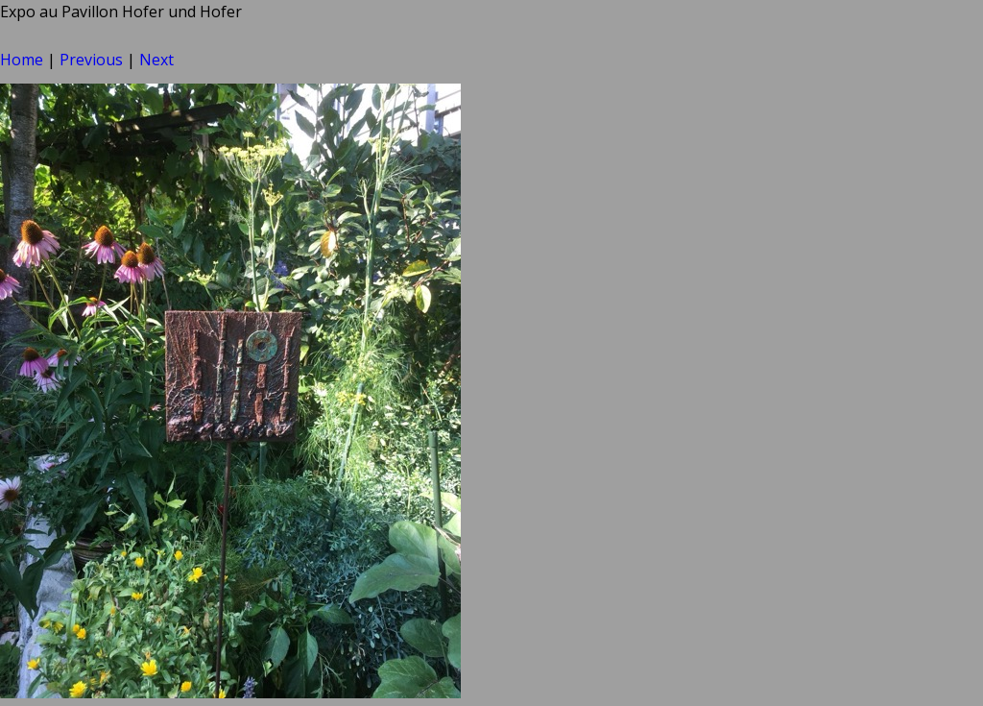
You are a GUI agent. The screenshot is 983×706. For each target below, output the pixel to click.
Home (21, 59)
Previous (91, 59)
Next (156, 59)
